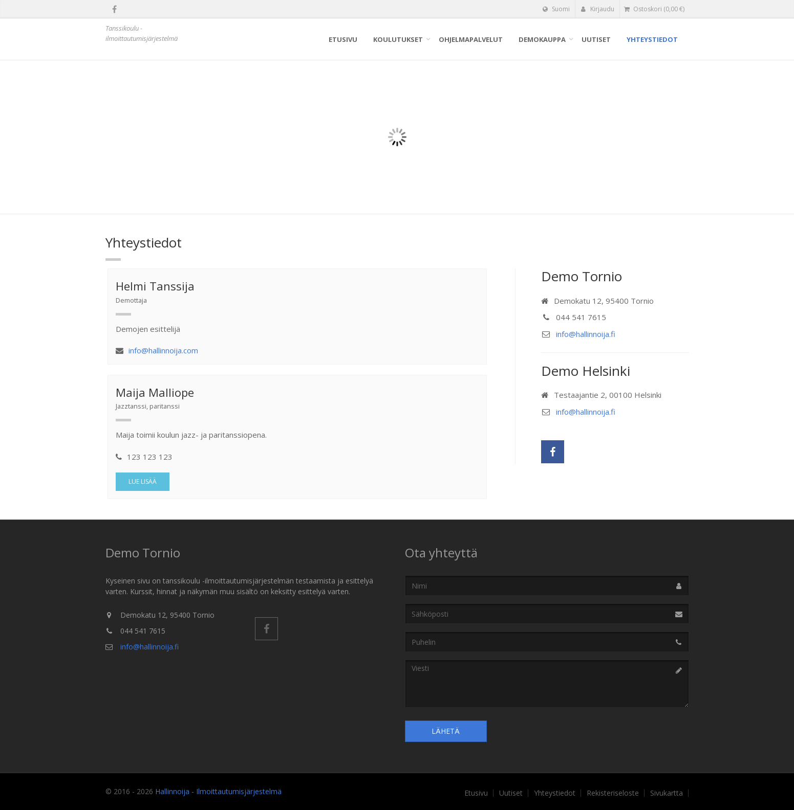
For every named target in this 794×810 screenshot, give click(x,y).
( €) (654, 9)
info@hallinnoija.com (163, 350)
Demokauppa (542, 39)
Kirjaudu (597, 9)
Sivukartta (666, 793)
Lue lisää (142, 481)
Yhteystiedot (652, 39)
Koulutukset (398, 39)
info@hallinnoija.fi (585, 334)
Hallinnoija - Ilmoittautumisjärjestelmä (218, 791)
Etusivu (343, 39)
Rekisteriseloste (613, 793)
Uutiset (596, 39)
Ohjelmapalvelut (471, 39)
